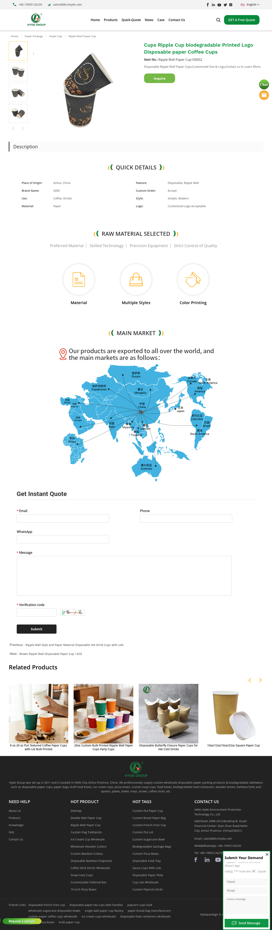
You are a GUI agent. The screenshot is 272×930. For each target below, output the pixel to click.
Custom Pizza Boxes (146, 854)
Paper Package (34, 36)
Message (24, 552)
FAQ (11, 832)
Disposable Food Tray (147, 861)
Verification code (30, 605)
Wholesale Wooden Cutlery (88, 846)
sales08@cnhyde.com (67, 4)
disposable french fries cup (46, 905)
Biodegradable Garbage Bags (152, 846)
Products (14, 818)
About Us (15, 811)
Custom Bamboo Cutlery (87, 854)
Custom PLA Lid (143, 832)
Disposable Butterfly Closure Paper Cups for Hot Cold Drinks (168, 747)
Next (23, 128)
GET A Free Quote (241, 20)
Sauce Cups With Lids (147, 868)
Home (14, 36)
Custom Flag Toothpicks (86, 832)
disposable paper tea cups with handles (96, 905)
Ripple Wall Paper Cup (82, 36)
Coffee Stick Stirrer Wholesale (90, 868)
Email (22, 511)
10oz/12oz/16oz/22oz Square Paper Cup (233, 745)
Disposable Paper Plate (148, 875)
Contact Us (16, 839)
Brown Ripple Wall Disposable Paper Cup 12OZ (50, 654)
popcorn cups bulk (139, 905)
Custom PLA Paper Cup (148, 811)
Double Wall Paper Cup (86, 818)
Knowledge (16, 825)
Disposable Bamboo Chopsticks (91, 861)
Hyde (264, 95)
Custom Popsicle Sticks (148, 889)
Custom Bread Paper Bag (149, 818)
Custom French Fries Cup (149, 825)
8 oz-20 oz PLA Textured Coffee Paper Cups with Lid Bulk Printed (38, 747)
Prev (13, 128)
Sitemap (76, 811)
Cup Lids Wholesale (146, 882)
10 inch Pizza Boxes (84, 889)
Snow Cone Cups (82, 875)
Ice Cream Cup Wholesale (88, 839)
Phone (145, 511)
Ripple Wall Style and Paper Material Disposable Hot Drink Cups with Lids (75, 645)
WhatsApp (24, 532)
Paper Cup (55, 36)
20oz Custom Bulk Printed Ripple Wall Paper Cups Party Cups (103, 747)
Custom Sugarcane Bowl (149, 839)
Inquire (159, 78)
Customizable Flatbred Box (88, 882)
